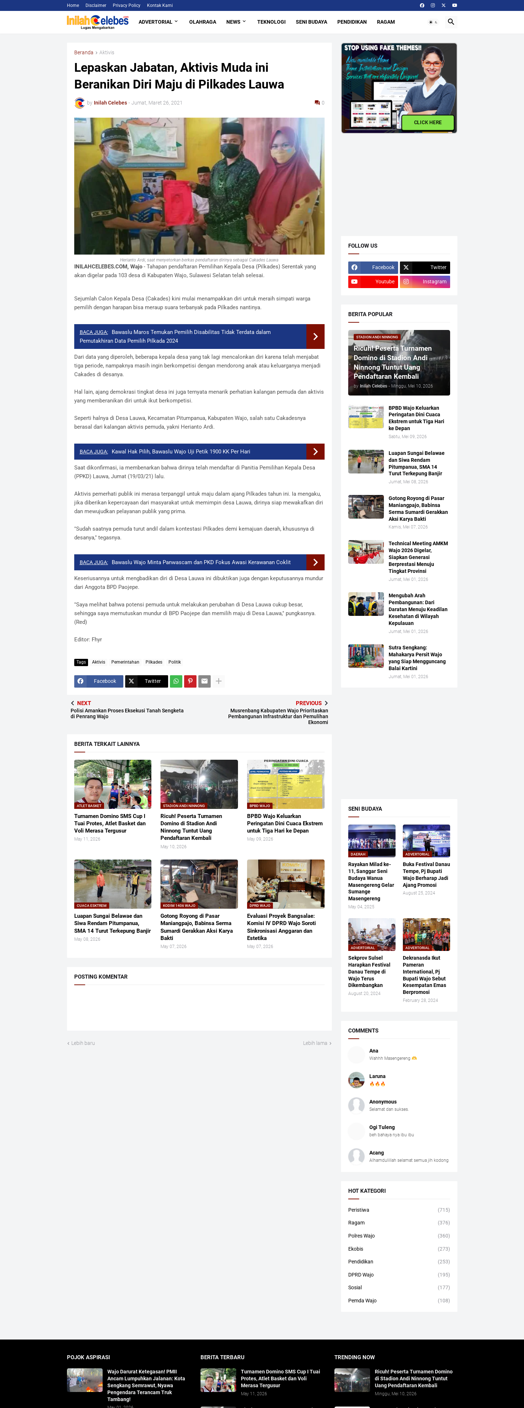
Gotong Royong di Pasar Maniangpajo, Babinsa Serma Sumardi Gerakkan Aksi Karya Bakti (196, 927)
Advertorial (155, 22)
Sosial (399, 1287)
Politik (174, 662)
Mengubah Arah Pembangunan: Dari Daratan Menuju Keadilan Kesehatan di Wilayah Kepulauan (418, 609)
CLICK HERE (427, 121)
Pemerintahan (125, 662)
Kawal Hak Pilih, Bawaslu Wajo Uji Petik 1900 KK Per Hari (181, 451)
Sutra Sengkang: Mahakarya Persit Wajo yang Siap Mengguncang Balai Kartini (417, 658)
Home (73, 5)
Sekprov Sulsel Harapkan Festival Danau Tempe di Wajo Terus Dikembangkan (369, 971)
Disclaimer (96, 5)
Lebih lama (315, 1043)
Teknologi (271, 22)
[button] (433, 22)
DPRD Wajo (399, 1275)
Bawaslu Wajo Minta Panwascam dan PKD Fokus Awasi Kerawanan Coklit (201, 562)
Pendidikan (352, 22)
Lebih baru (83, 1043)
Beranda (84, 52)
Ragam (386, 22)
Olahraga (202, 22)
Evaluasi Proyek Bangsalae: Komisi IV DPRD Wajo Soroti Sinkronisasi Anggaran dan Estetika (281, 927)
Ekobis (399, 1249)
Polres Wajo (399, 1236)
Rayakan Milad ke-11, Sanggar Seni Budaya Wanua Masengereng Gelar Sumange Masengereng (371, 881)
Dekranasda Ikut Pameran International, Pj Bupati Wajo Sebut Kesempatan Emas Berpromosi (424, 975)
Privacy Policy (126, 5)
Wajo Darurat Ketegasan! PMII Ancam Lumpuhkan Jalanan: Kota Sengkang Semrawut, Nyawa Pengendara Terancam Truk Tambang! (146, 1385)
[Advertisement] (395, 179)
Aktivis (106, 52)
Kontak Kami (160, 5)
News (233, 22)
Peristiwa (399, 1210)
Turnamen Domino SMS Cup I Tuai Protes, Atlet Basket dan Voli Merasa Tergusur (110, 823)
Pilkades (154, 662)
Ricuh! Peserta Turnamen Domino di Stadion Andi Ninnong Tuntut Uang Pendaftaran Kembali (191, 827)
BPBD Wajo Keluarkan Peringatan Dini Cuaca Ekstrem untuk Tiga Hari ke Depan (285, 823)
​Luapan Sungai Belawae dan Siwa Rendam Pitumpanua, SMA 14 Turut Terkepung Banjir (112, 923)
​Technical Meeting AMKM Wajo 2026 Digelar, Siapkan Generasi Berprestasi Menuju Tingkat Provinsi (418, 557)
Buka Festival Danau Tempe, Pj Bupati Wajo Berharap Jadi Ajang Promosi (426, 874)
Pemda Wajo (399, 1301)
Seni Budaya (311, 22)
